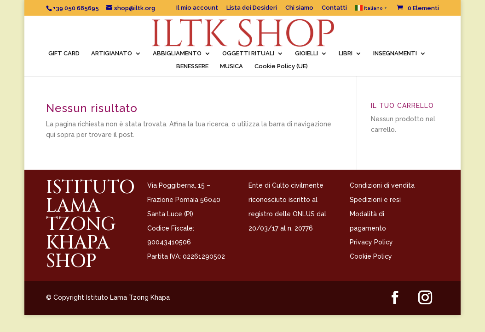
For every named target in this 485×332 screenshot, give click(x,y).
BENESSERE (192, 66)
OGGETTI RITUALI (248, 53)
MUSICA (231, 66)
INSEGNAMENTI (395, 53)
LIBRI (345, 53)
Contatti (334, 8)
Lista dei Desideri (251, 8)
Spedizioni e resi (375, 199)
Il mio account (197, 8)
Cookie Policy (371, 256)
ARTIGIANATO (111, 53)
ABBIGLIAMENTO (177, 53)
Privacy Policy (371, 242)
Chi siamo (299, 8)
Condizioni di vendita (382, 185)
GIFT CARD (64, 53)
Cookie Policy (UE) (281, 66)
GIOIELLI (306, 53)
